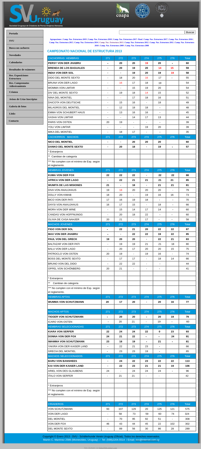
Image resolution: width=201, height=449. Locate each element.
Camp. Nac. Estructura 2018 (100, 39)
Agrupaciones (55, 39)
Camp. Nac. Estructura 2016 (181, 39)
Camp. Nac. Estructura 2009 (112, 45)
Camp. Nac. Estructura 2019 (75, 39)
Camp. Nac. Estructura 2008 (137, 45)
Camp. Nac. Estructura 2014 (86, 42)
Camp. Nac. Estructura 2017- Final (127, 39)
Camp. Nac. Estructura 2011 (161, 42)
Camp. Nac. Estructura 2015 (61, 42)
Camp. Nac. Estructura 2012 (136, 42)
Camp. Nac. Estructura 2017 (155, 39)
